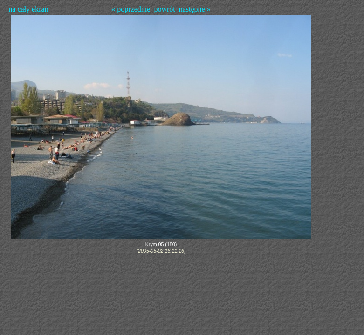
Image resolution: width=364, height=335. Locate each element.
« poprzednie (130, 9)
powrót (164, 9)
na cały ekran (28, 9)
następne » (195, 9)
